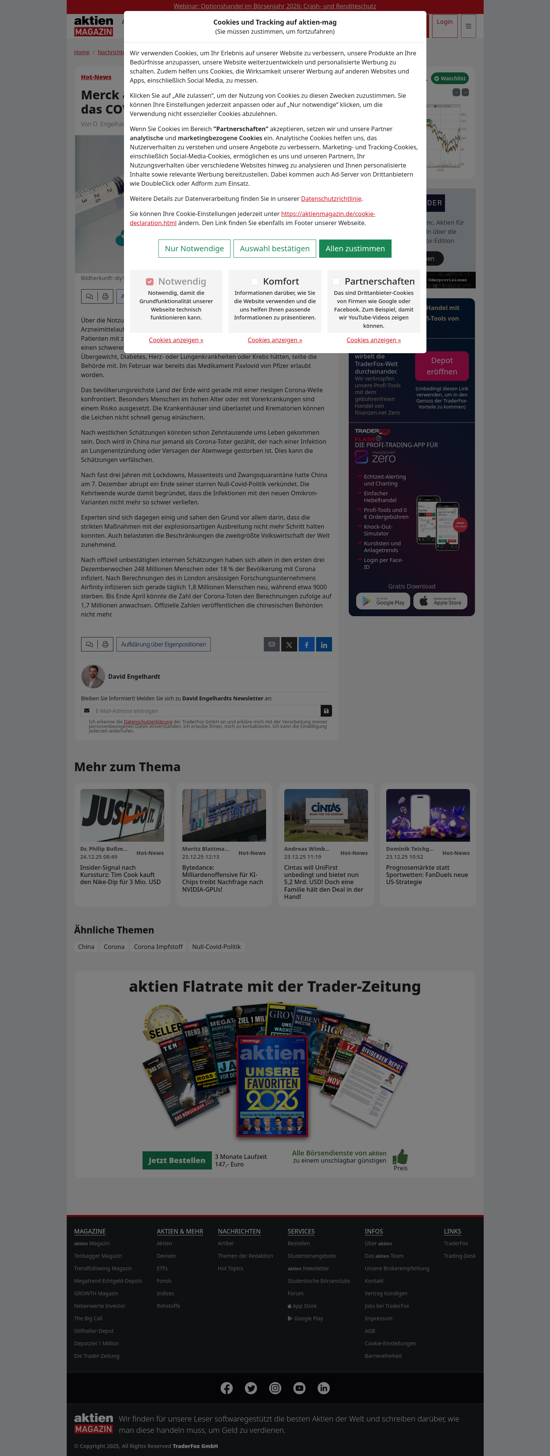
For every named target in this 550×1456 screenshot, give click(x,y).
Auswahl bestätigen (275, 248)
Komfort (281, 281)
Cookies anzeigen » (176, 340)
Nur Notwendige (194, 248)
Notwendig (182, 281)
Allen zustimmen (355, 248)
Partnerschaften (380, 281)
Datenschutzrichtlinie (331, 198)
